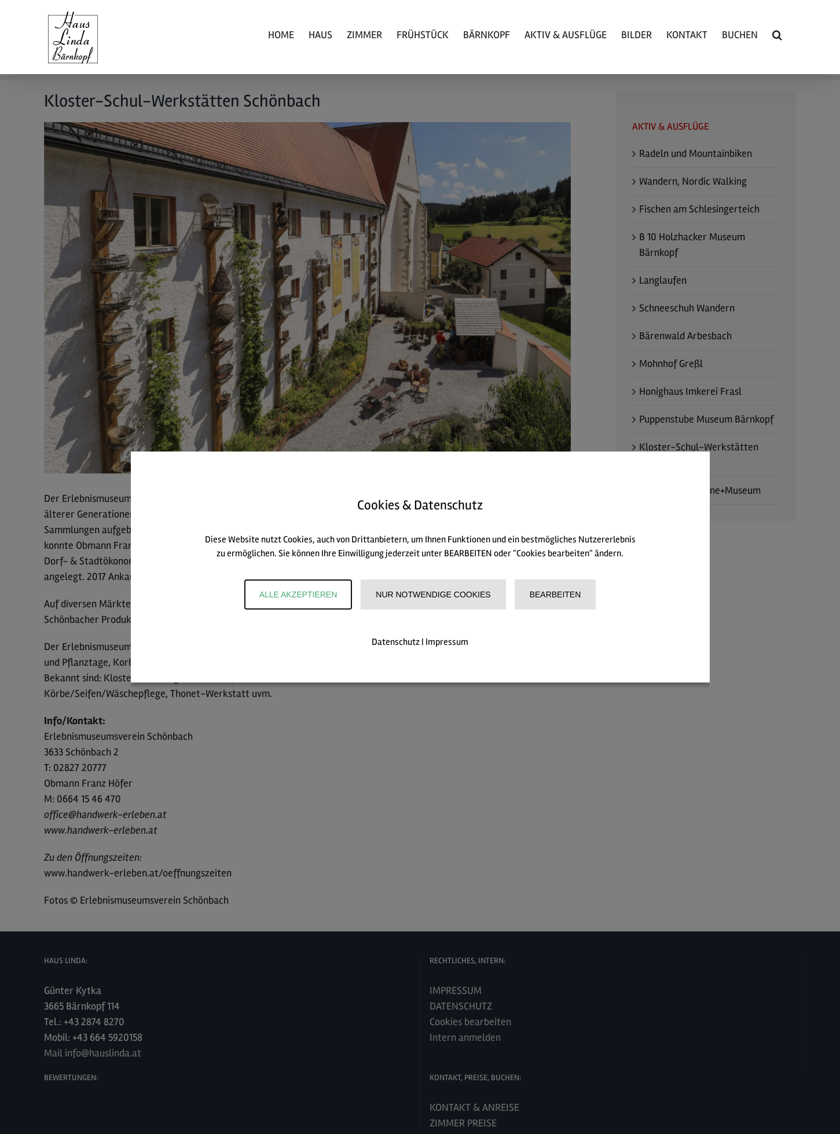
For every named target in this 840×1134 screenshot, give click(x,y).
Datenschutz (396, 642)
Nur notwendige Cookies (433, 594)
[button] (777, 35)
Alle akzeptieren (298, 594)
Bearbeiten (555, 594)
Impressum (446, 642)
